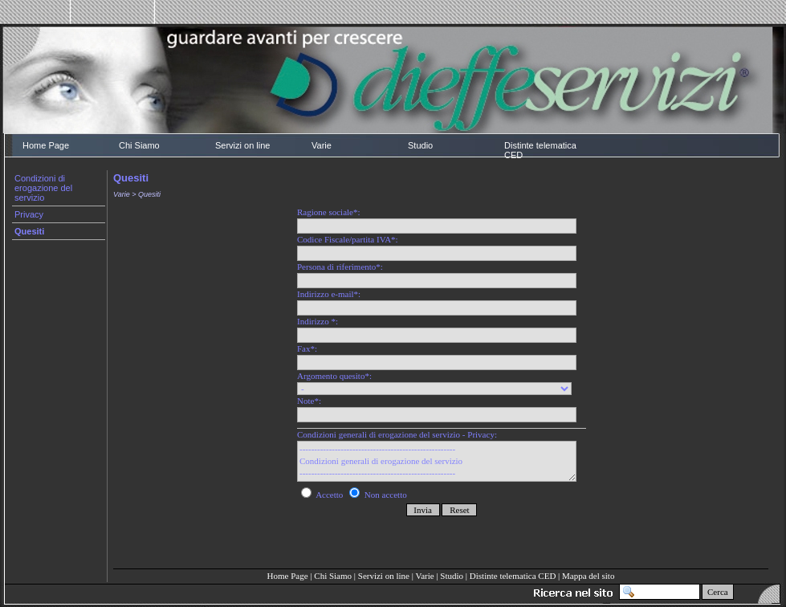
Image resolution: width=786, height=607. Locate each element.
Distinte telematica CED (540, 150)
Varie (322, 145)
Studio (420, 145)
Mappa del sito (588, 576)
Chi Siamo (139, 145)
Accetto (323, 494)
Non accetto (378, 494)
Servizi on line (242, 145)
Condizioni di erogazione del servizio (43, 187)
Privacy (28, 214)
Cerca (717, 592)
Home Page (45, 145)
